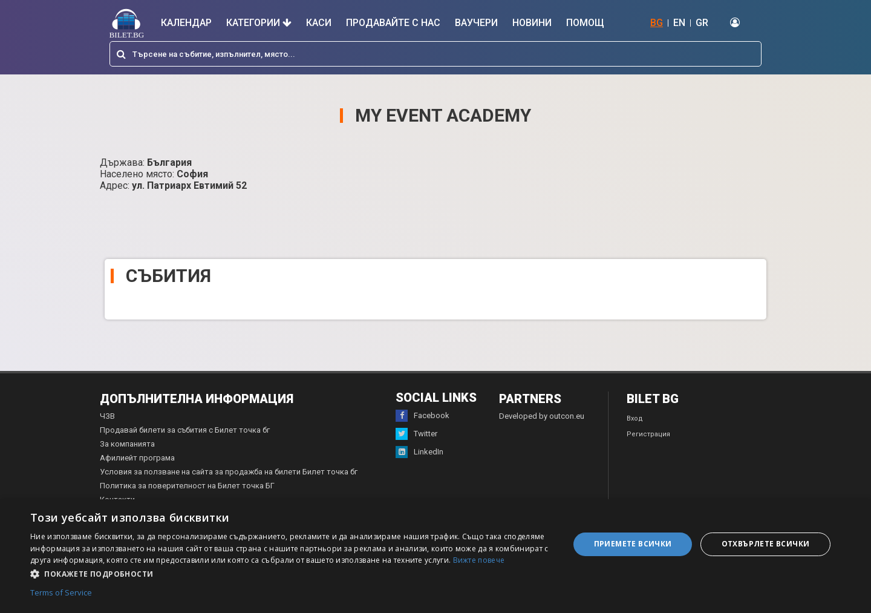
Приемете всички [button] (633, 544)
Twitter (416, 434)
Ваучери (476, 22)
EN (679, 22)
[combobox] (435, 54)
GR (702, 22)
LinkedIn (419, 452)
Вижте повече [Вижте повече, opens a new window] (479, 560)
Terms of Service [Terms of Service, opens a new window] (61, 593)
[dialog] (435, 556)
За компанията (127, 444)
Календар (186, 22)
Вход (635, 418)
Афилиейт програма (137, 458)
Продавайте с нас (393, 22)
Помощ (585, 22)
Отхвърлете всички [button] (766, 544)
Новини (532, 22)
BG (656, 22)
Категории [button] (259, 22)
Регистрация (648, 434)
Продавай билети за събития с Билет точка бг (185, 430)
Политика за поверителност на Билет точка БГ (187, 486)
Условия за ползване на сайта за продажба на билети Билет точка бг (228, 472)
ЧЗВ (107, 416)
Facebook (422, 416)
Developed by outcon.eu (541, 416)
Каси (318, 22)
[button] (291, 573)
